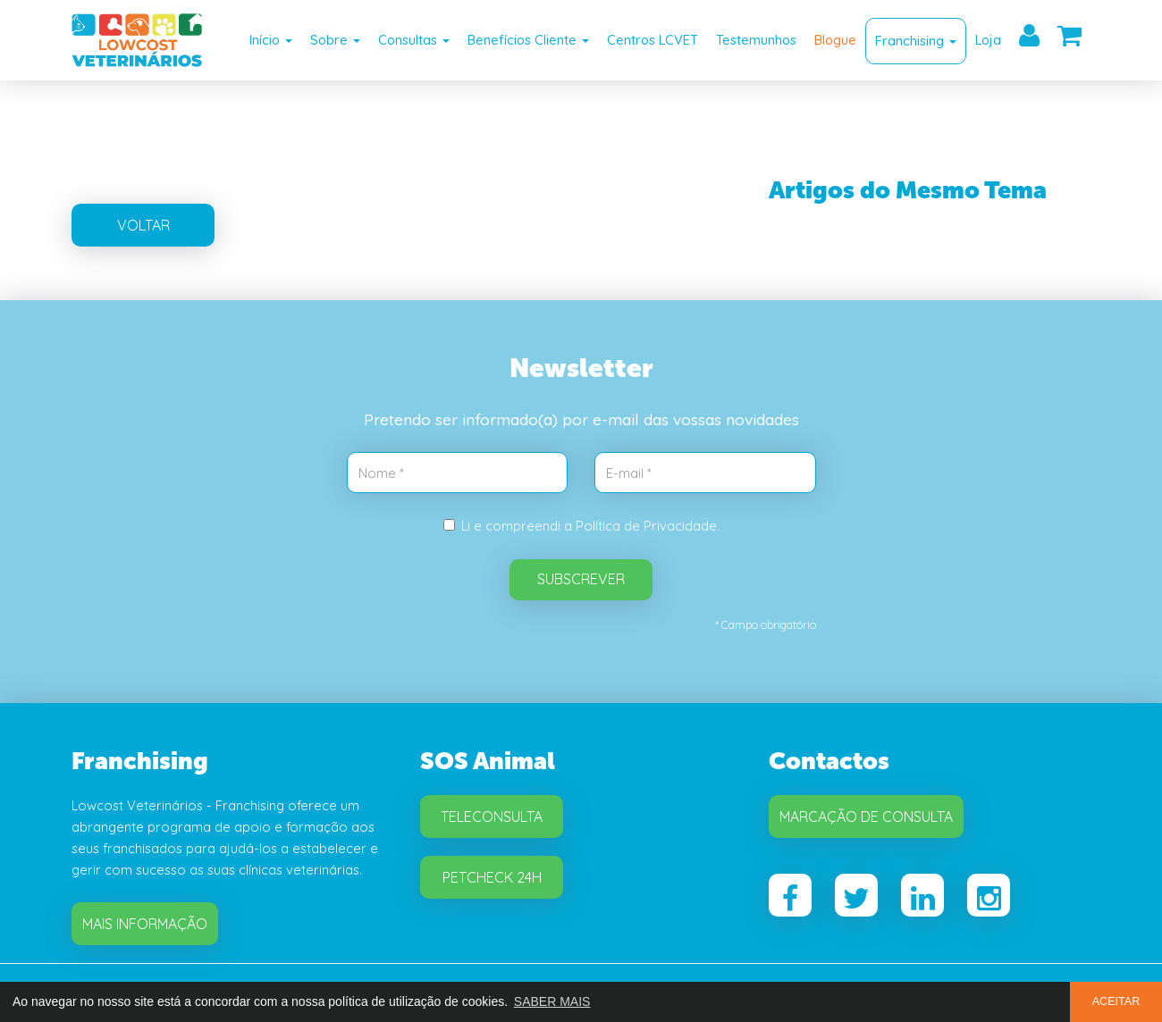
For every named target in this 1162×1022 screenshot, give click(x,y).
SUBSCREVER (581, 579)
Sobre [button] (335, 39)
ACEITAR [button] (1116, 1001)
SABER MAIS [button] (552, 1001)
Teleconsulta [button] (492, 816)
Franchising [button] (915, 40)
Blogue (835, 39)
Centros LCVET (652, 39)
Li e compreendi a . (581, 525)
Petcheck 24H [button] (492, 877)
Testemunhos (756, 39)
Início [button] (270, 39)
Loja (988, 39)
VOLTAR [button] (143, 225)
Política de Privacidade (646, 525)
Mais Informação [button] (144, 924)
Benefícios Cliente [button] (528, 39)
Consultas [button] (414, 39)
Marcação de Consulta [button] (866, 816)
